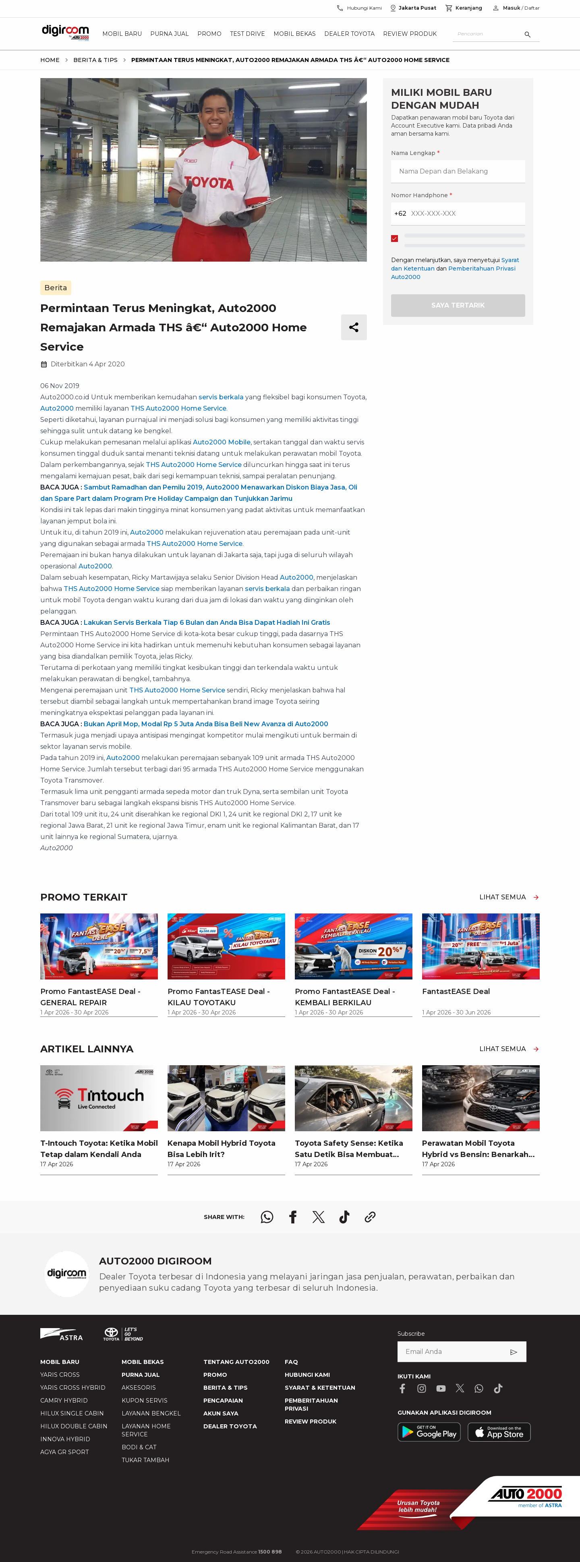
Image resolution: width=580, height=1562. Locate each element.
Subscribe (411, 1333)
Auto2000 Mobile (222, 442)
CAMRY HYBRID (64, 1400)
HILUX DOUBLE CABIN (74, 1426)
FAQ (291, 1362)
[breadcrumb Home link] (50, 60)
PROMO (215, 1374)
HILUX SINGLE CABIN (72, 1413)
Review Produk (410, 33)
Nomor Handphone (421, 195)
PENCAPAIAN (223, 1400)
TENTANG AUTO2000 (236, 1362)
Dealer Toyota (349, 33)
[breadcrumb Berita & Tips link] (94, 60)
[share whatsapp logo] (267, 1217)
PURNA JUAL (141, 1374)
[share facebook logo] (292, 1217)
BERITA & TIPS (225, 1387)
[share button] (354, 327)
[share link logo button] (370, 1217)
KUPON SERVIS (145, 1400)
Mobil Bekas (294, 33)
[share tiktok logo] (344, 1217)
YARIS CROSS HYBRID (73, 1387)
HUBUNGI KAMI (307, 1374)
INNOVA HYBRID (65, 1439)
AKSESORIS (139, 1387)
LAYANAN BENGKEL (151, 1413)
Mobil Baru (122, 33)
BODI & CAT (139, 1447)
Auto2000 (57, 408)
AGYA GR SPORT (64, 1452)
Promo (209, 33)
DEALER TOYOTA (230, 1426)
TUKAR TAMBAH (146, 1460)
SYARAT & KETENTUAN (320, 1387)
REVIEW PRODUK (310, 1421)
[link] (99, 1120)
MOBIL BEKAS (143, 1362)
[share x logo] (318, 1217)
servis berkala (221, 397)
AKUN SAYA (220, 1413)
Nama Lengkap (415, 153)
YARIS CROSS (60, 1374)
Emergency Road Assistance (237, 1552)
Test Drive (247, 33)
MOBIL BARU (59, 1362)
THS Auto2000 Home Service (178, 408)
